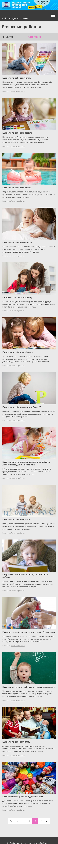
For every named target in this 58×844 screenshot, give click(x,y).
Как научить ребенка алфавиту (17, 352)
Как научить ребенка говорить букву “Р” (22, 407)
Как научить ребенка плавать (16, 187)
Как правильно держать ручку (17, 297)
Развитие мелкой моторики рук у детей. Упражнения (28, 632)
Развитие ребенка (18, 91)
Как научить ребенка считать (16, 78)
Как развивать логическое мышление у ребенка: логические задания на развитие (26, 463)
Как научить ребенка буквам (16, 519)
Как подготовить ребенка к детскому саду (22, 796)
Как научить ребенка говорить (17, 242)
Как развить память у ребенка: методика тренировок (28, 687)
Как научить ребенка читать (16, 741)
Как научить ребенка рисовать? (17, 133)
